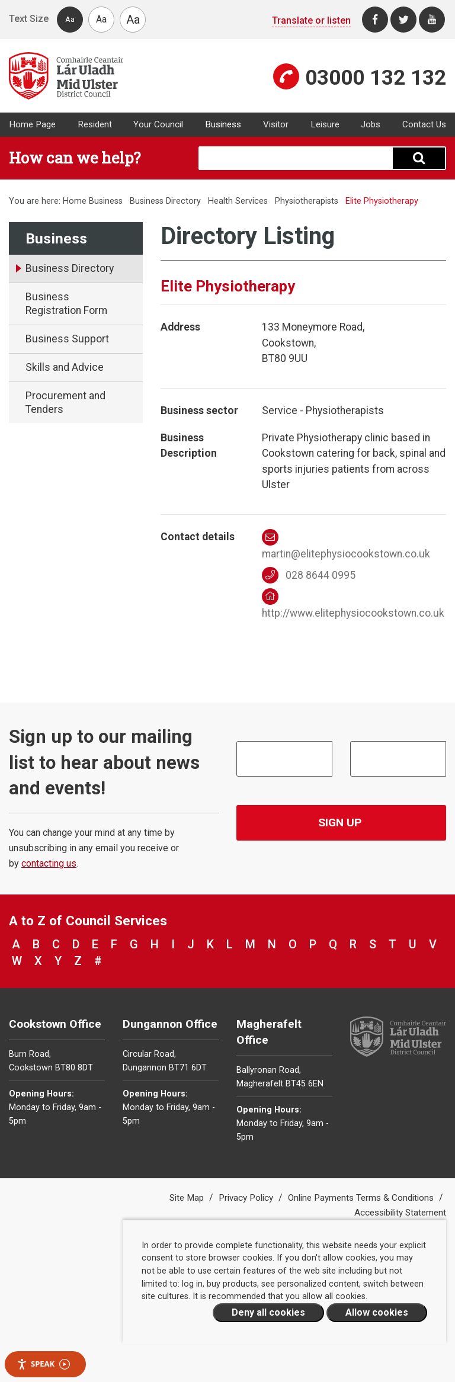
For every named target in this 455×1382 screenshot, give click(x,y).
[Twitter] (403, 20)
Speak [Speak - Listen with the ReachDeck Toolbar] (43, 1364)
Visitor (276, 124)
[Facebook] (375, 20)
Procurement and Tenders (65, 402)
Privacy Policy (247, 1197)
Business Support (67, 339)
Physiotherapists (306, 201)
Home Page (32, 124)
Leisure (324, 124)
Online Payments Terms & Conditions (362, 1197)
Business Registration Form (66, 303)
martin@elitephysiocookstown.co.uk (346, 544)
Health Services (238, 201)
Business (223, 124)
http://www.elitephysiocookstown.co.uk (353, 603)
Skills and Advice (64, 367)
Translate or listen (311, 20)
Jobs (370, 124)
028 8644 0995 (309, 575)
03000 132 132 (375, 77)
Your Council (158, 124)
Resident (95, 124)
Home (74, 201)
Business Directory (165, 201)
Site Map (187, 1197)
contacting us (48, 863)
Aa (70, 19)
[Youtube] (432, 20)
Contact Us (424, 124)
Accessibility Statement (400, 1212)
